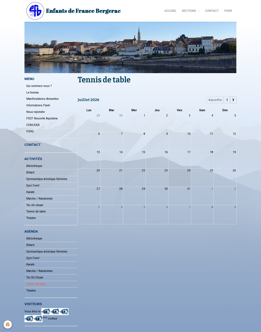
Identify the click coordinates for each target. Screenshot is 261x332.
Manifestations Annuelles (42, 99)
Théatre (31, 218)
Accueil (170, 11)
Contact (212, 11)
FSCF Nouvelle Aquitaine (42, 118)
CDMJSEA (33, 125)
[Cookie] (8, 324)
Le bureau (32, 92)
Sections (189, 11)
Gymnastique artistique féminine (46, 179)
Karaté (30, 192)
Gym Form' (33, 185)
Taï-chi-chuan (34, 205)
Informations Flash (38, 105)
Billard (30, 172)
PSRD (30, 131)
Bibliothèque (34, 166)
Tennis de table (36, 211)
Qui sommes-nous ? (39, 86)
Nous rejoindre (35, 112)
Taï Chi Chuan (34, 277)
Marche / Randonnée (39, 198)
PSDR (228, 11)
